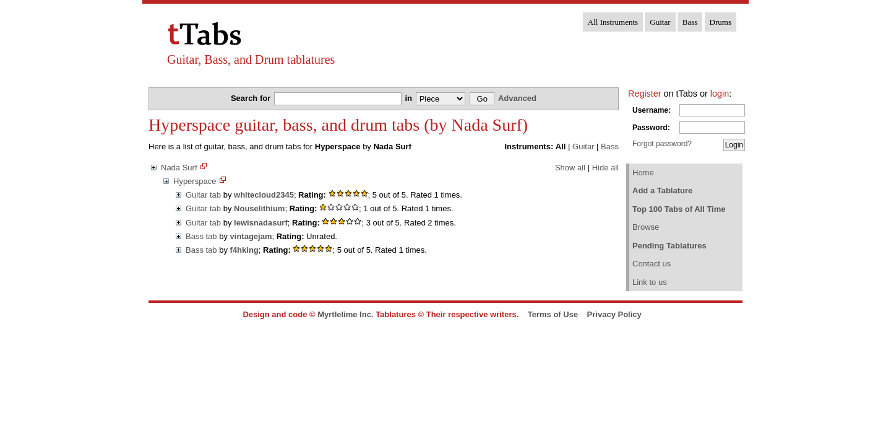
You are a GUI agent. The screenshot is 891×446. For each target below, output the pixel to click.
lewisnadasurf (261, 222)
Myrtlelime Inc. (345, 314)
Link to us (649, 282)
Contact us (651, 263)
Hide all (605, 167)
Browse (645, 227)
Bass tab (201, 236)
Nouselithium (259, 208)
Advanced (517, 98)
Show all (570, 167)
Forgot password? (662, 143)
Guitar (660, 22)
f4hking (244, 250)
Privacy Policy (614, 314)
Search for (252, 98)
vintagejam (251, 236)
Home (643, 172)
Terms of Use (553, 314)
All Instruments (613, 22)
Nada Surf (179, 167)
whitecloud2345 (264, 194)
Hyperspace (194, 181)
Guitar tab (203, 194)
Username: (651, 110)
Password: (651, 127)
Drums (720, 22)
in (409, 98)
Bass (690, 22)
